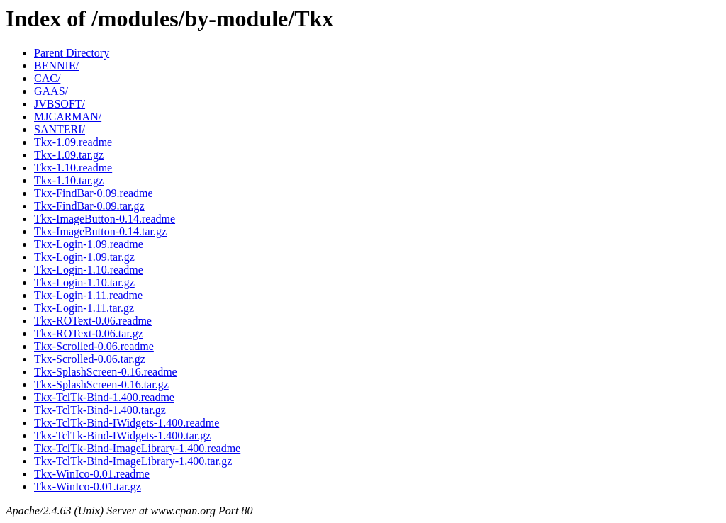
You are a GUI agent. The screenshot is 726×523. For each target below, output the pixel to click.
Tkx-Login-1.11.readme (88, 295)
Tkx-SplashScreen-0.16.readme (105, 372)
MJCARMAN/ (67, 117)
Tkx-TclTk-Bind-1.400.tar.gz (100, 410)
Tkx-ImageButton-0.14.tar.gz (100, 231)
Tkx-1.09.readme (73, 142)
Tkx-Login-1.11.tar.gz (84, 308)
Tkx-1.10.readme (73, 168)
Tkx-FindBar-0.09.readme (93, 193)
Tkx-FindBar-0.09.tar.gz (89, 206)
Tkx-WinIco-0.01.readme (92, 474)
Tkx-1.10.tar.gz (69, 180)
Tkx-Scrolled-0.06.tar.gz (89, 359)
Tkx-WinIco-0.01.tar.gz (87, 486)
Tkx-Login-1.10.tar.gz (84, 282)
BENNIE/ (56, 66)
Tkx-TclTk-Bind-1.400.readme (104, 397)
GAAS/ (51, 91)
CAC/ (47, 78)
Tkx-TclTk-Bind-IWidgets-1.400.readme (126, 423)
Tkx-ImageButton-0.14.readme (104, 219)
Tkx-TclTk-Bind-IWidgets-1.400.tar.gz (122, 435)
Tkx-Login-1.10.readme (88, 270)
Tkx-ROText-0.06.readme (93, 321)
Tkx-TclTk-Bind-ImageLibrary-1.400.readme (137, 448)
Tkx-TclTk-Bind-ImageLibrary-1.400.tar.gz (133, 461)
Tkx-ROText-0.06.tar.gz (88, 333)
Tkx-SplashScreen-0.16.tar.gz (101, 384)
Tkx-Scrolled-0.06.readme (94, 346)
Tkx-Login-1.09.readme (88, 244)
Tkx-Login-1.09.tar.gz (84, 257)
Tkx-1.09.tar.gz (69, 155)
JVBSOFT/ (59, 104)
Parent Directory (71, 53)
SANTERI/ (59, 129)
